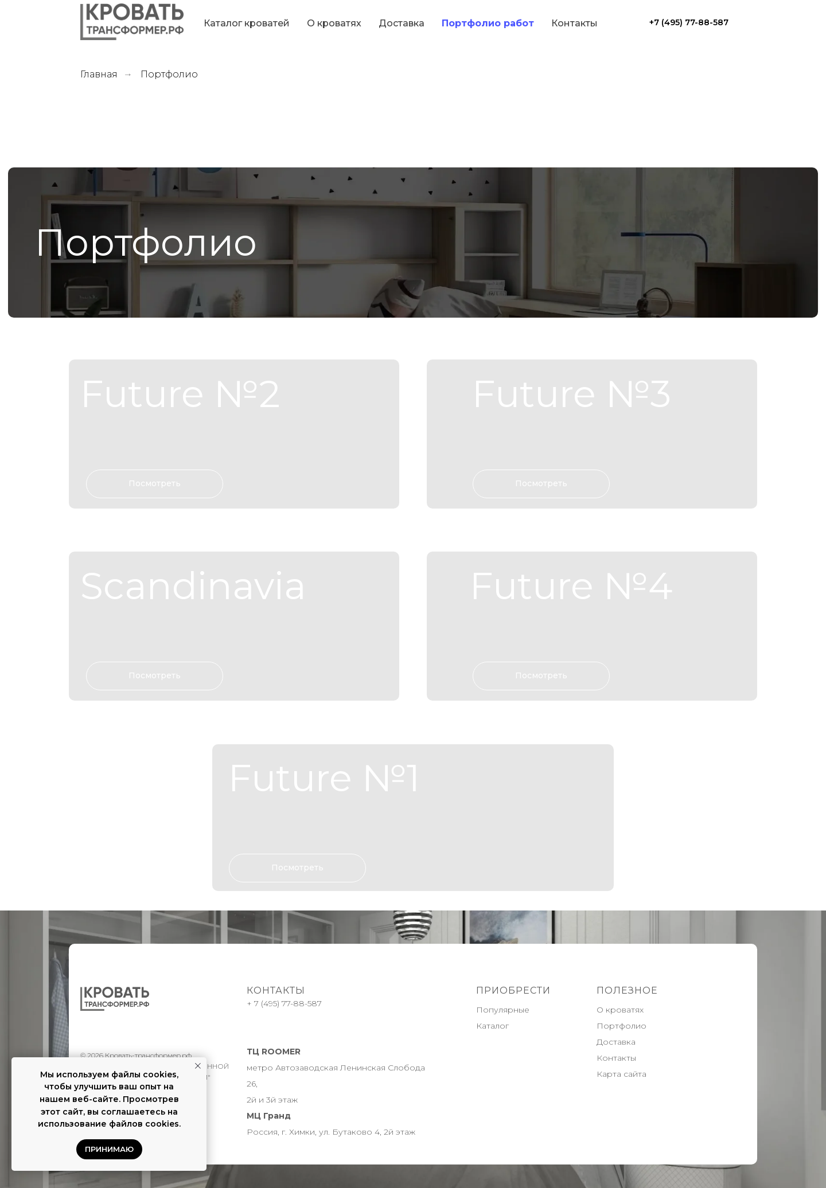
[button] (234, 433)
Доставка (401, 23)
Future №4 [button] (571, 585)
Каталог (492, 1026)
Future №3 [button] (571, 393)
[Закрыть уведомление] (198, 1066)
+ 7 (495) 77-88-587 (284, 1003)
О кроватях (334, 23)
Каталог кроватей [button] (247, 23)
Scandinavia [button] (193, 585)
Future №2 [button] (180, 393)
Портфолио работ (488, 23)
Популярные (502, 1010)
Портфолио (621, 1026)
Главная (99, 74)
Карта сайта (621, 1074)
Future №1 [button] (324, 777)
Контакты (574, 23)
